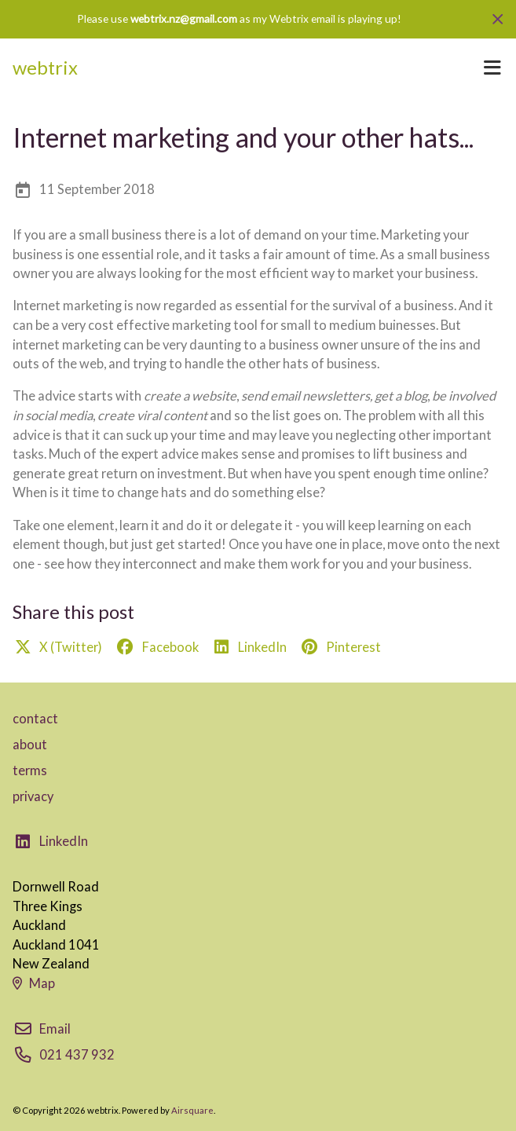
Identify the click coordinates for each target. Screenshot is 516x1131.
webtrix (45, 68)
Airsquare (192, 1110)
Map (33, 983)
